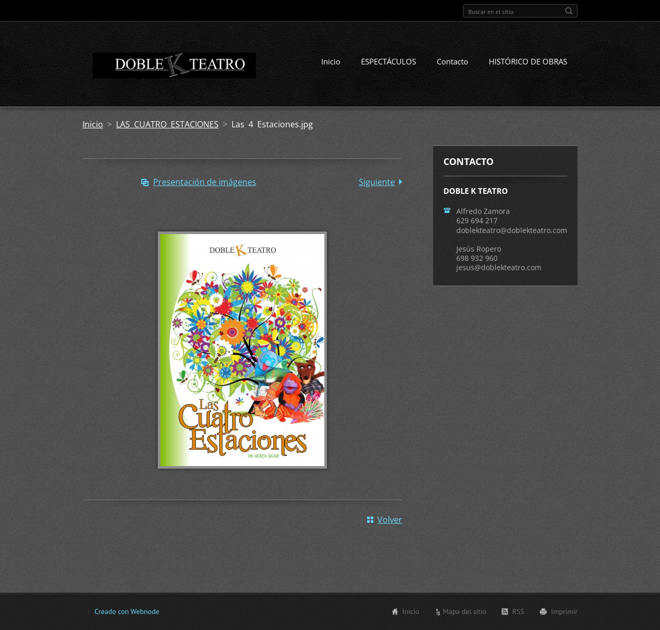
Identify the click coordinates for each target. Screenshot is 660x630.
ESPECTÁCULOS (388, 61)
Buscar (568, 10)
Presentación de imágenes (204, 182)
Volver (389, 519)
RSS (518, 611)
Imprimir (564, 611)
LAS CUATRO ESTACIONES (167, 124)
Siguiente (377, 182)
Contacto (452, 61)
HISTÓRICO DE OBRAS (528, 61)
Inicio (330, 61)
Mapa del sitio (464, 611)
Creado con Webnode (126, 611)
